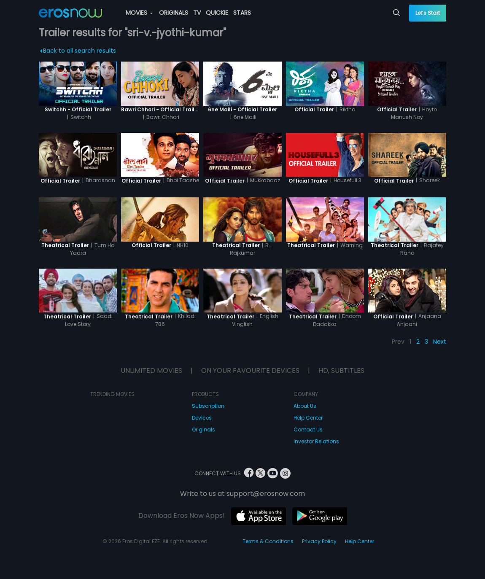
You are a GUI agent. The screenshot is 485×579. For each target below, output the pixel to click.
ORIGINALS (173, 12)
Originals (203, 429)
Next (439, 341)
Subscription (208, 405)
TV (197, 12)
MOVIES (139, 12)
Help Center (308, 417)
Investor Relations (316, 441)
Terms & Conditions (268, 541)
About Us (305, 405)
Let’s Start (427, 12)
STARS (242, 12)
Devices (202, 417)
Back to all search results (78, 50)
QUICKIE (217, 12)
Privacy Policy (319, 541)
